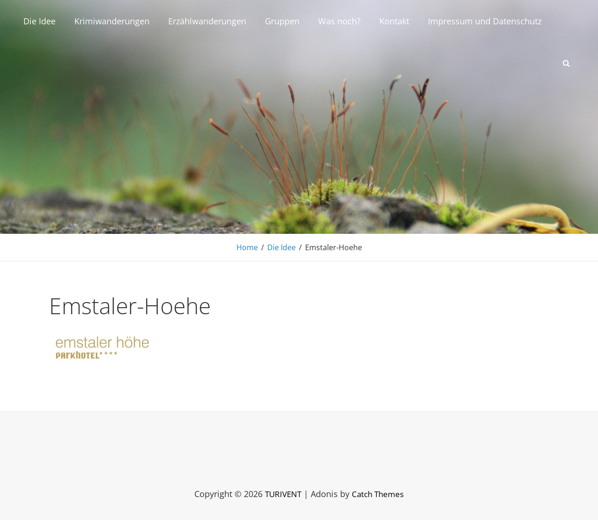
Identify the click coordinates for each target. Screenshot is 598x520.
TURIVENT (281, 493)
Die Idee (39, 21)
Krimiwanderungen (112, 21)
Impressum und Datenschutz (484, 21)
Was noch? (339, 21)
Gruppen (282, 21)
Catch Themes (379, 493)
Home (247, 247)
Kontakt (394, 21)
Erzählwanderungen (207, 21)
